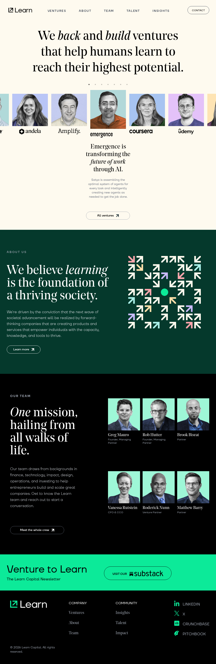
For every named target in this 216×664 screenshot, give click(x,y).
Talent (121, 623)
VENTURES (57, 11)
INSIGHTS (161, 11)
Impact (122, 633)
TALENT (133, 11)
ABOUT (85, 11)
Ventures (76, 613)
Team (73, 633)
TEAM (109, 11)
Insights (123, 613)
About (74, 623)
